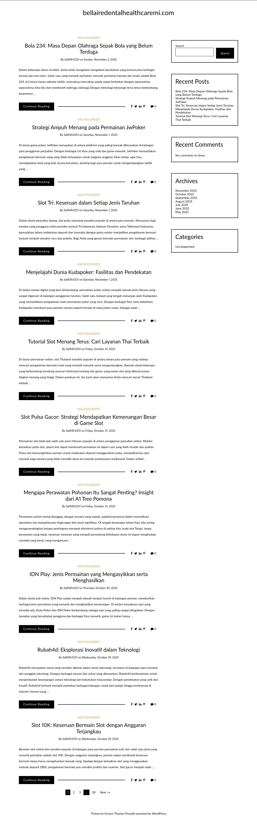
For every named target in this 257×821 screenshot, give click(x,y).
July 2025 (181, 205)
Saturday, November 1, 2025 (100, 134)
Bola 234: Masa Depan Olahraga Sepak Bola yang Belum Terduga (89, 48)
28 (93, 792)
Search (179, 46)
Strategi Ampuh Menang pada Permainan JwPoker (88, 127)
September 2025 (186, 198)
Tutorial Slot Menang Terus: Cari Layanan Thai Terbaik (88, 341)
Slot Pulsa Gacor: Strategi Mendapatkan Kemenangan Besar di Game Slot (88, 420)
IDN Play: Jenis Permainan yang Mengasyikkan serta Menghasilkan (89, 577)
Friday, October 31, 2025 (100, 349)
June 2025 (182, 208)
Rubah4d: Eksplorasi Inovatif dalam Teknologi (88, 650)
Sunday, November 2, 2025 (100, 59)
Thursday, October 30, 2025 (100, 588)
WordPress (159, 813)
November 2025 (186, 190)
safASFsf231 (71, 59)
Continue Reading (36, 106)
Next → (105, 792)
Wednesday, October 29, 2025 (100, 657)
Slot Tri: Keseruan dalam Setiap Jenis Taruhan (89, 203)
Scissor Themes (114, 813)
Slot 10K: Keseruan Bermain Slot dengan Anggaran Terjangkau (88, 728)
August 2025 (183, 201)
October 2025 (184, 194)
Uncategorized (88, 37)
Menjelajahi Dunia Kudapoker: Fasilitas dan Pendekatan (88, 272)
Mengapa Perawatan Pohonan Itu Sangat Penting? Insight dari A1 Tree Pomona (89, 495)
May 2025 (182, 212)
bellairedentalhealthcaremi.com (128, 12)
